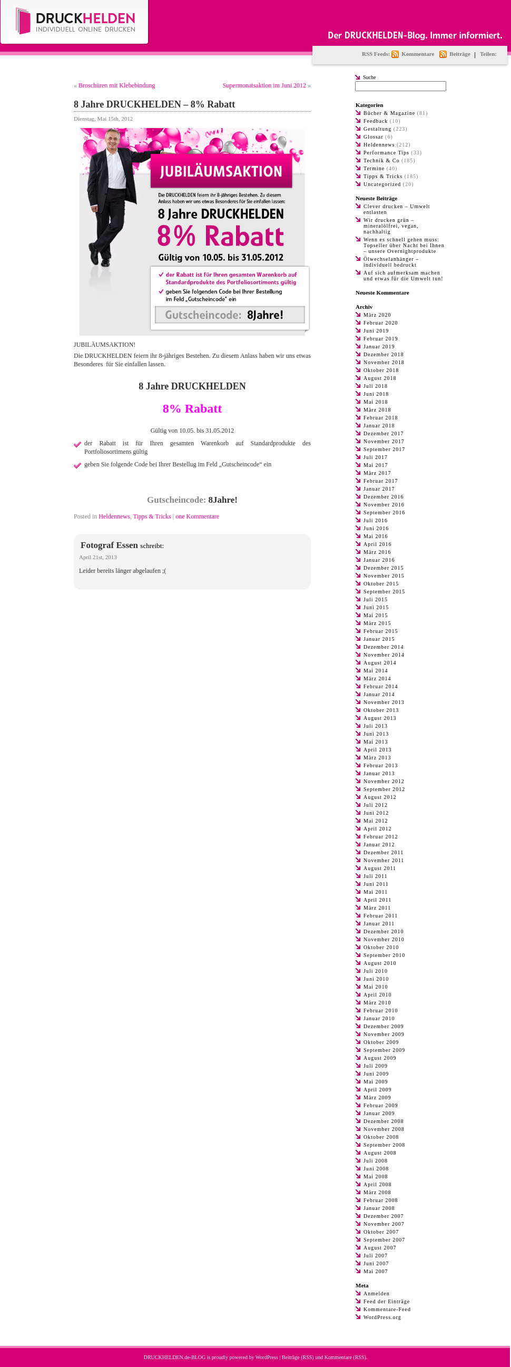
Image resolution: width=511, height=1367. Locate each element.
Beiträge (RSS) (298, 1357)
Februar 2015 (380, 631)
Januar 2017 (379, 489)
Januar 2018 (379, 425)
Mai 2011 (375, 892)
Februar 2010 (380, 1010)
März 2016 (377, 552)
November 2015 (384, 576)
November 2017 (384, 441)
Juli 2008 (375, 1161)
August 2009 (379, 1058)
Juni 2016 (376, 528)
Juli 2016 (375, 520)
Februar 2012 (380, 836)
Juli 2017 (375, 457)
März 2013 (377, 757)
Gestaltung (377, 129)
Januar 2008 (379, 1208)
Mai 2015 (375, 615)
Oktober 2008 (381, 1137)
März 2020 (377, 315)
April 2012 (377, 829)
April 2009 (377, 1089)
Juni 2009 (376, 1074)
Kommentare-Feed (387, 1309)
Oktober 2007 (381, 1232)
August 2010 (379, 963)
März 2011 (377, 908)
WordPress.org (382, 1317)
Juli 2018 (375, 386)
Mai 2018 (375, 402)
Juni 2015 (376, 607)
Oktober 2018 (381, 370)
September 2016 (384, 512)
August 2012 (379, 797)
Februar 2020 (380, 323)
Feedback (375, 121)
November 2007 (384, 1224)
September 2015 (384, 591)
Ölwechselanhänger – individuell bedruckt (391, 262)
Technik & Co (381, 160)
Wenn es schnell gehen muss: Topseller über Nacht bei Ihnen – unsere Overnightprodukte (404, 245)
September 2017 (384, 449)
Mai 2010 (375, 987)
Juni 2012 (376, 813)
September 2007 (384, 1240)
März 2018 (377, 410)
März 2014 (377, 678)
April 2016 (377, 544)
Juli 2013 (375, 726)
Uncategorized (382, 184)
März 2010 (377, 1002)
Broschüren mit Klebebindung (116, 85)
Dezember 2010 (383, 931)
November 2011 (383, 860)
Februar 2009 (380, 1105)
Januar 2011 (379, 923)
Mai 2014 (375, 670)
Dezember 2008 (383, 1121)
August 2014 (379, 663)
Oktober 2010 (381, 947)
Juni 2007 (376, 1263)
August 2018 (379, 378)
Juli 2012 (375, 805)
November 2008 (384, 1129)
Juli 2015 (375, 599)
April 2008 (377, 1184)
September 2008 (384, 1145)
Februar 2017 (380, 481)
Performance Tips (386, 152)
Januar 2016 (379, 560)
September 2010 (384, 955)
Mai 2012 (375, 821)
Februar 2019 (380, 338)
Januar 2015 (379, 639)
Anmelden (376, 1293)
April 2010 (377, 995)
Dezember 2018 (383, 354)
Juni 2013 (376, 734)
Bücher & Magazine (389, 113)
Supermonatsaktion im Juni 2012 (264, 85)
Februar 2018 (380, 418)
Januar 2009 (379, 1113)
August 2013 (379, 718)
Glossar (373, 137)
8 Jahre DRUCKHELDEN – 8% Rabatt (154, 104)
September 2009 (384, 1050)
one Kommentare (197, 516)
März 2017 (377, 473)
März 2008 (377, 1192)
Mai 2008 (375, 1176)
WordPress (267, 1357)
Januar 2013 (379, 773)
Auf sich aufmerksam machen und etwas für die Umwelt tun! (403, 275)
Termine (374, 168)
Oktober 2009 (381, 1042)
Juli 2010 (375, 971)
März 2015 (377, 623)
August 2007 (379, 1248)
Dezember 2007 (383, 1216)
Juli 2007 (375, 1255)
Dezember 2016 (383, 497)
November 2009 (384, 1034)
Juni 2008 (376, 1168)
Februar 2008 (380, 1200)
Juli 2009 (375, 1066)
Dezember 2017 (383, 433)
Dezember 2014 (383, 647)
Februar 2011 (380, 916)
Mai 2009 (375, 1082)
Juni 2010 (376, 979)
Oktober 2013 (381, 710)
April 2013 (377, 750)
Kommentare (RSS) (345, 1357)
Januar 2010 (379, 1018)
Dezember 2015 (383, 568)
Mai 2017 (375, 465)
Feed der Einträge (386, 1301)
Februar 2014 (380, 686)
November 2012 (384, 781)
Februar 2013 (380, 765)
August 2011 (379, 868)
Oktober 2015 (381, 584)
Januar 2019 (379, 346)
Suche (369, 77)
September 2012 (384, 789)
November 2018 (384, 362)
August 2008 (379, 1153)
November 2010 (384, 939)
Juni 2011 (376, 884)
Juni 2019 (376, 331)
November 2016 (384, 504)
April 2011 (377, 900)
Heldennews (114, 516)
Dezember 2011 (383, 852)
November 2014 (384, 655)
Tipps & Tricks (152, 516)
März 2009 (377, 1097)
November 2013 (384, 702)
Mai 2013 (375, 742)
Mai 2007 (375, 1271)
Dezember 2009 (383, 1026)
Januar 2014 (379, 694)
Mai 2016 (375, 536)
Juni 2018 (376, 394)
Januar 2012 (379, 844)
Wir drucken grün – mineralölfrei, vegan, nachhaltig (391, 226)
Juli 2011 (375, 876)
